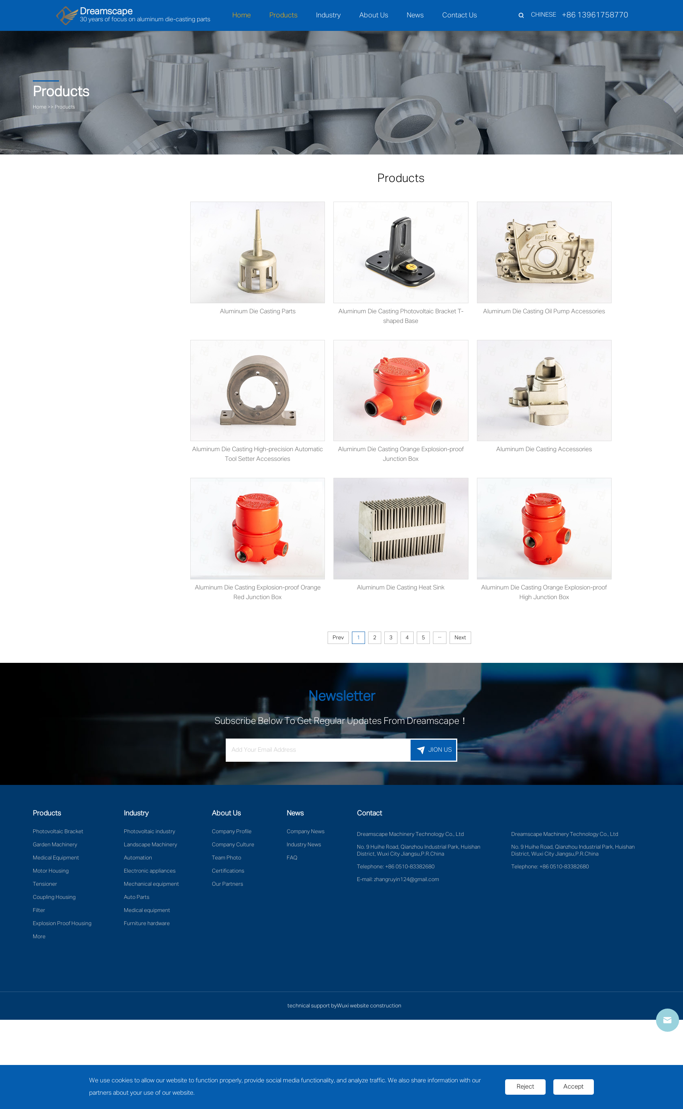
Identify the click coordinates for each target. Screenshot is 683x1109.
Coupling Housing (54, 899)
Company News (306, 834)
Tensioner (45, 886)
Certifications (228, 873)
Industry (328, 15)
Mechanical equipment (151, 886)
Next (473, 640)
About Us (373, 15)
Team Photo (226, 860)
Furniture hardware (147, 926)
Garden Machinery (55, 847)
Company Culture (233, 847)
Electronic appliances (150, 873)
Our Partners (227, 886)
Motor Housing (51, 873)
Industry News (304, 847)
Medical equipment (147, 912)
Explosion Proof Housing (62, 926)
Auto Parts (136, 899)
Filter (39, 912)
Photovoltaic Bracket (58, 834)
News (415, 15)
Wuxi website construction (369, 1008)
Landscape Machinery (150, 847)
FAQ (292, 860)
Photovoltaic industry (149, 834)
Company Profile (232, 834)
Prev (351, 640)
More (39, 939)
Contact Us (459, 15)
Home (241, 15)
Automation (138, 860)
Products (283, 15)
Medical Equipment (56, 860)
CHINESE (543, 15)
